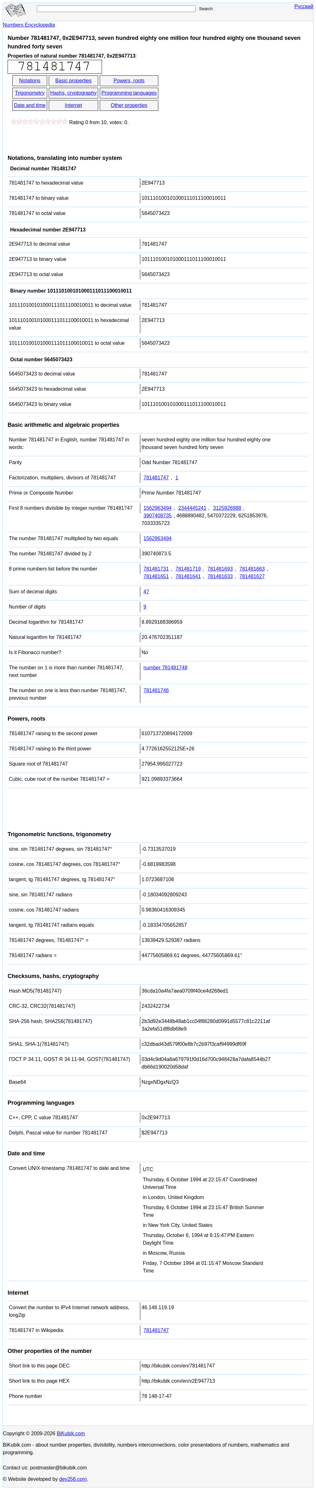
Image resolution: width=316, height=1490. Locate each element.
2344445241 (192, 508)
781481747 (156, 477)
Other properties (129, 105)
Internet (73, 105)
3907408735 (157, 515)
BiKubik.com (71, 1433)
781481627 (252, 576)
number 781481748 (165, 667)
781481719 (188, 568)
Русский (303, 6)
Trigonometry (30, 93)
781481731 (156, 568)
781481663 (252, 568)
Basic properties (73, 80)
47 (146, 591)
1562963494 (157, 508)
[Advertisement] (216, 99)
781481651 (156, 576)
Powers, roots (129, 80)
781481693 (220, 568)
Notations (30, 80)
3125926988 (227, 508)
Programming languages (128, 93)
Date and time (30, 105)
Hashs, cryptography (73, 93)
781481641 (188, 576)
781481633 (220, 576)
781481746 (156, 690)
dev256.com (73, 1479)
